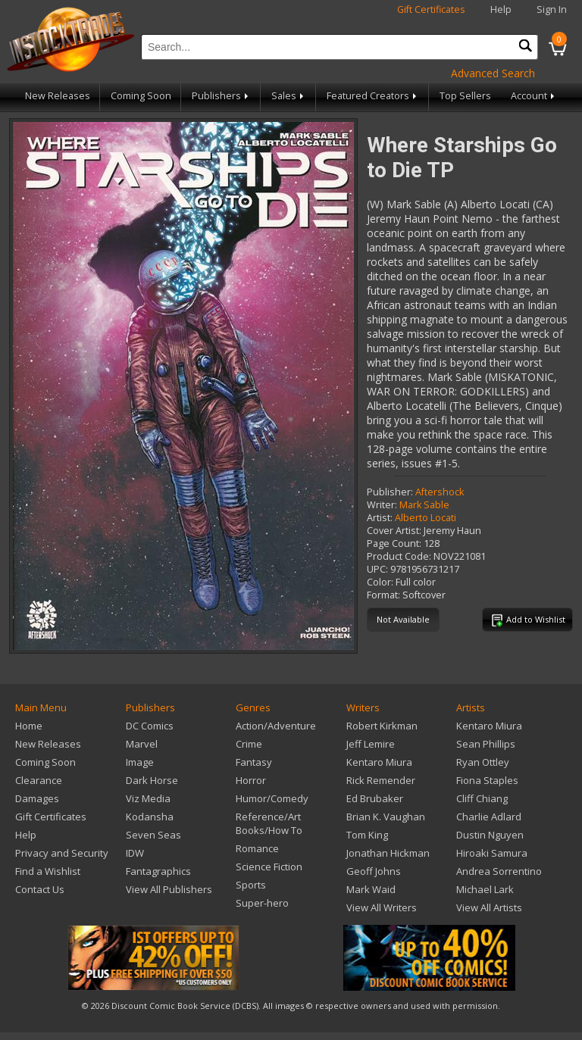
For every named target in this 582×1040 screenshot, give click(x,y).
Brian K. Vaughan (385, 816)
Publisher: (390, 492)
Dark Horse (152, 780)
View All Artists (489, 907)
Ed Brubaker (374, 798)
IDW (135, 853)
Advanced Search (493, 73)
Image (140, 762)
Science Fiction (269, 866)
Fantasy (254, 762)
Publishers (221, 95)
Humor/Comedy (272, 798)
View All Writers (381, 907)
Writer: (382, 504)
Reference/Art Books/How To (269, 823)
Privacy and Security (61, 853)
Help (501, 9)
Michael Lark (485, 889)
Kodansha (150, 816)
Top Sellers (465, 95)
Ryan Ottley (482, 762)
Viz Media (148, 798)
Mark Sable (424, 504)
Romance (257, 848)
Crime (249, 744)
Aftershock (439, 492)
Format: (383, 595)
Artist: (380, 517)
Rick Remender (380, 780)
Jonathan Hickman (388, 853)
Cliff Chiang (482, 798)
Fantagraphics (158, 871)
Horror (251, 780)
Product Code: (399, 556)
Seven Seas (153, 835)
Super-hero (262, 903)
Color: (380, 582)
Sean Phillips (485, 744)
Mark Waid (371, 889)
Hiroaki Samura (491, 853)
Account (534, 95)
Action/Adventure (276, 725)
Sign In (552, 9)
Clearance (38, 780)
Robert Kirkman (382, 725)
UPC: (377, 569)
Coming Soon (141, 95)
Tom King (367, 835)
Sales (288, 95)
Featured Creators (373, 95)
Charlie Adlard (488, 816)
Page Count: (394, 543)
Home (28, 725)
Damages (37, 798)
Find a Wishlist (47, 871)
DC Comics (150, 725)
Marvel (142, 744)
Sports (251, 885)
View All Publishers (169, 889)
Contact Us (39, 889)
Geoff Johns (373, 871)
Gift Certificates (431, 9)
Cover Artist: (394, 530)
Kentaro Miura (379, 762)
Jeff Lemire (370, 744)
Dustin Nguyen (490, 835)
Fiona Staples (487, 780)
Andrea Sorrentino (499, 871)
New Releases (57, 95)
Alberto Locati (425, 517)
